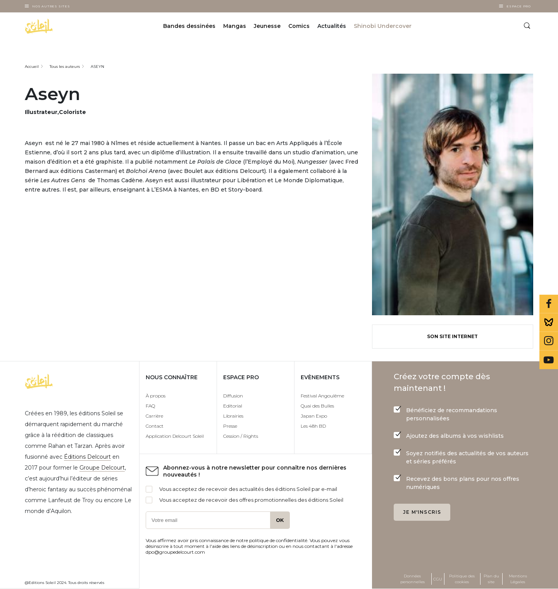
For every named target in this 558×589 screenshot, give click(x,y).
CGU (437, 579)
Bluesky (548, 322)
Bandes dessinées (189, 26)
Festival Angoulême (322, 396)
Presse (230, 426)
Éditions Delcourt (87, 456)
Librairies (233, 416)
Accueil (32, 66)
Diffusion (233, 396)
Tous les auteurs (65, 66)
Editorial (232, 406)
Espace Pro (518, 6)
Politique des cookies (462, 578)
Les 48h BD (313, 426)
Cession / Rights (240, 436)
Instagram (548, 341)
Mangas (234, 26)
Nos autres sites (51, 6)
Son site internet (452, 336)
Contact (155, 426)
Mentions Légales (518, 578)
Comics (299, 26)
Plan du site (491, 578)
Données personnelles (412, 578)
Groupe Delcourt (102, 467)
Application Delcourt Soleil (175, 436)
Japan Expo (314, 416)
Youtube (548, 360)
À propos (155, 396)
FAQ (150, 406)
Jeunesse (267, 26)
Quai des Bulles (317, 406)
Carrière (154, 416)
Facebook (548, 304)
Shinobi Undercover (383, 26)
